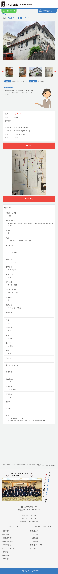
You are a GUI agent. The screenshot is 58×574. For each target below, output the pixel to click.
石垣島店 (35, 541)
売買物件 (6, 534)
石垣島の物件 (8, 541)
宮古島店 (35, 538)
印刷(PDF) (29, 199)
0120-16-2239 (31, 519)
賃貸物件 (6, 531)
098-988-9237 (33, 522)
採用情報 (6, 552)
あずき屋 (32, 548)
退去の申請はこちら (9, 11)
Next (55, 72)
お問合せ (28, 146)
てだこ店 (35, 534)
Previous (3, 72)
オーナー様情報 (8, 548)
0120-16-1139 (47, 11)
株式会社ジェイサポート (37, 545)
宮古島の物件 (8, 538)
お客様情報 (7, 545)
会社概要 (6, 555)
